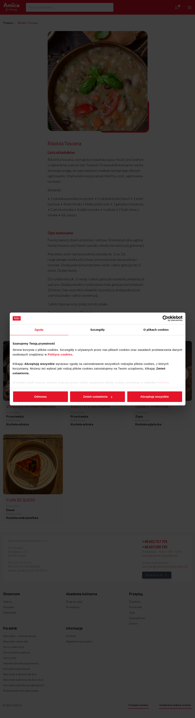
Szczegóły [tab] (97, 329)
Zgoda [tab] (39, 329)
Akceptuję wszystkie (154, 396)
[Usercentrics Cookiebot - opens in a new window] (165, 318)
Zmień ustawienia (97, 396)
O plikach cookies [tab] (156, 329)
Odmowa (40, 396)
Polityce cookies (60, 354)
